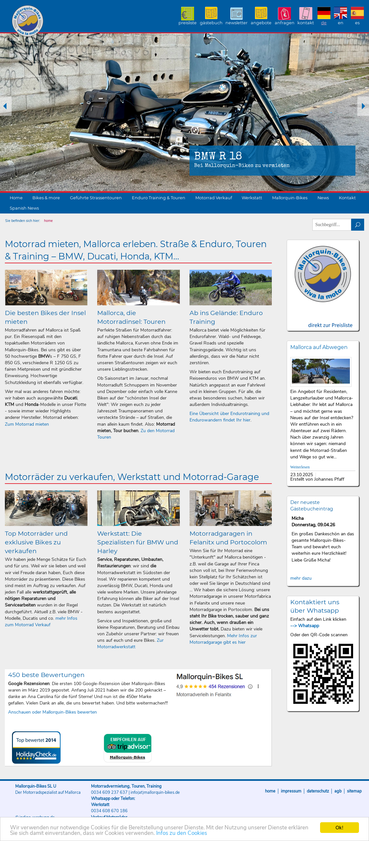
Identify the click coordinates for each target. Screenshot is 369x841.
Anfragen (284, 22)
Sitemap (354, 791)
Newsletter (236, 22)
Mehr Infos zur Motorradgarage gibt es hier (223, 639)
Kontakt (305, 22)
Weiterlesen (300, 467)
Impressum (291, 791)
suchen (357, 225)
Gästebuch (211, 22)
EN (340, 22)
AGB (337, 791)
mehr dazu (301, 578)
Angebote (261, 22)
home (48, 220)
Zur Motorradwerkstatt (130, 643)
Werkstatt (252, 197)
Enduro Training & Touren (158, 197)
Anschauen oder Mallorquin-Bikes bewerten (52, 712)
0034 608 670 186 (109, 811)
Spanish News (24, 208)
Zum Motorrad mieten (27, 424)
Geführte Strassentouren (96, 197)
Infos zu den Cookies (181, 833)
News (323, 197)
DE (324, 22)
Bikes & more (46, 197)
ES (357, 22)
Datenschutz (318, 791)
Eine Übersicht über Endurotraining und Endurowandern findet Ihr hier (229, 416)
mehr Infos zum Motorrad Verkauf (41, 621)
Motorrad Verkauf (213, 197)
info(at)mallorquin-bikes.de (155, 792)
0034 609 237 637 (109, 792)
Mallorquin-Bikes (65, 21)
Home (16, 197)
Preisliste (188, 22)
